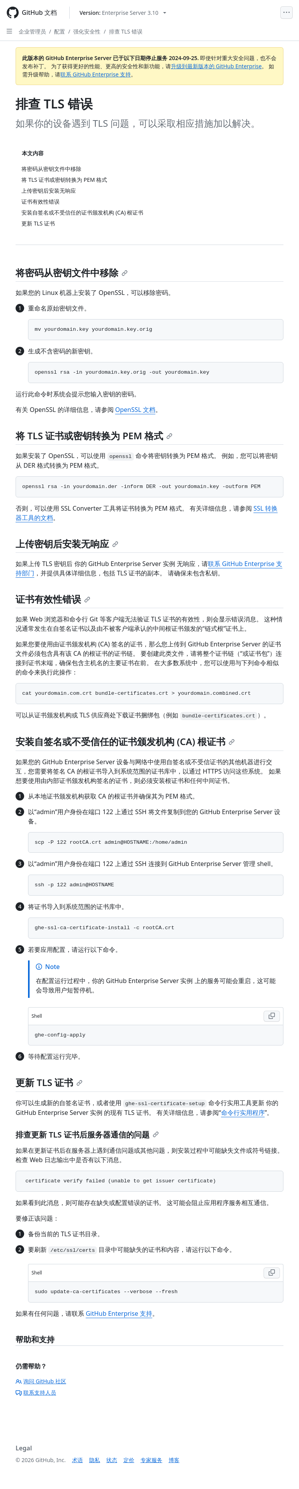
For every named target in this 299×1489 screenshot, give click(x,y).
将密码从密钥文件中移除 (72, 272)
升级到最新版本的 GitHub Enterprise (216, 66)
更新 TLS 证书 (49, 1082)
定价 (128, 1460)
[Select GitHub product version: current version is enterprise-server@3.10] (123, 13)
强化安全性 (86, 31)
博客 (174, 1460)
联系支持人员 (36, 1392)
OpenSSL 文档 (135, 409)
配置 (59, 31)
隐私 (94, 1460)
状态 (111, 1460)
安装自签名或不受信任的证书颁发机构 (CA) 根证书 (125, 741)
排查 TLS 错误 (125, 31)
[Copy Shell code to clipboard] (272, 1016)
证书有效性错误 (53, 599)
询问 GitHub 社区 (41, 1381)
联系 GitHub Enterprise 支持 (95, 74)
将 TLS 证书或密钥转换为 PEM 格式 (94, 435)
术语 (77, 1460)
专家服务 (151, 1460)
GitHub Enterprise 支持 (119, 1313)
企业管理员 (32, 31)
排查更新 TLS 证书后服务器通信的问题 (87, 1134)
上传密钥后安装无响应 (67, 543)
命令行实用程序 (243, 1112)
